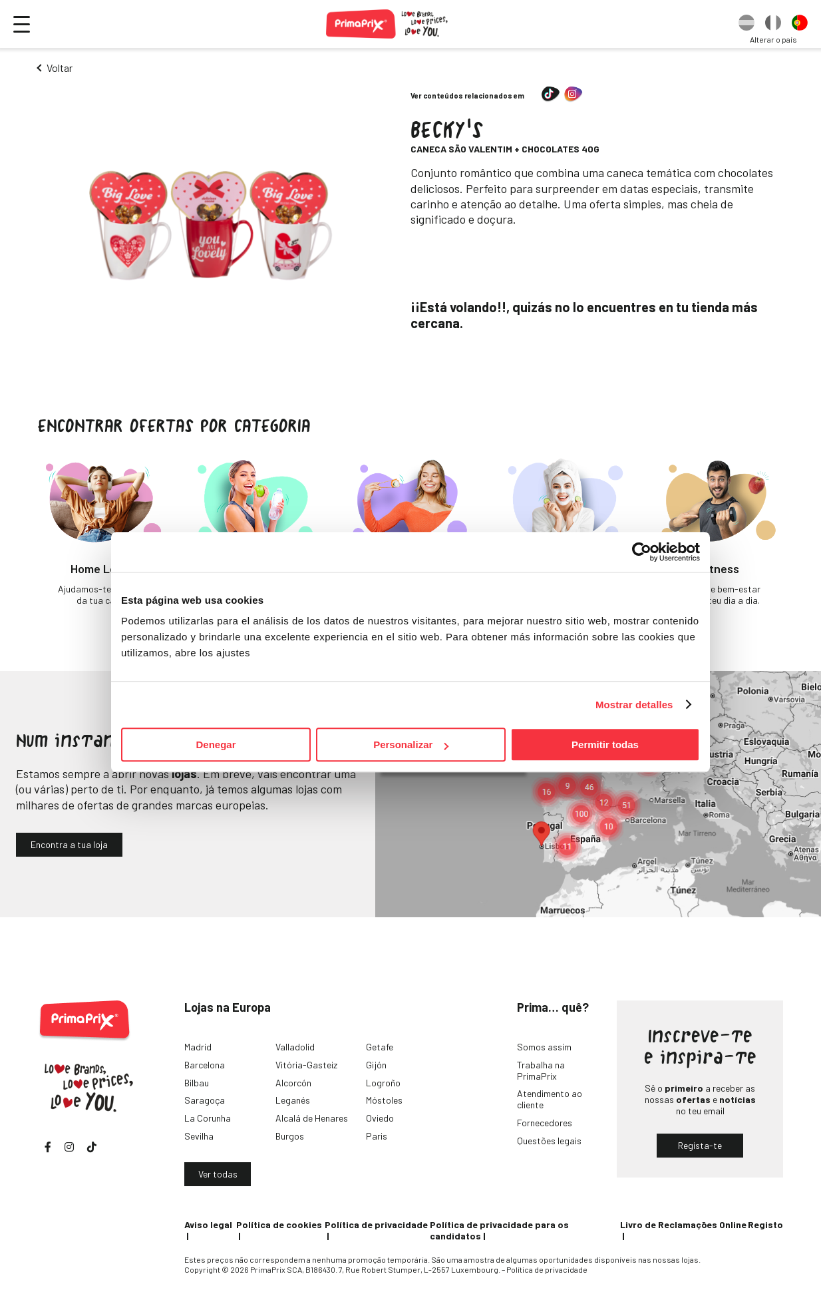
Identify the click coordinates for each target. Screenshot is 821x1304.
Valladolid (295, 1046)
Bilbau (196, 1082)
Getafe (379, 1046)
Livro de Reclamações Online (683, 1224)
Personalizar (410, 744)
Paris (376, 1136)
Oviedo (380, 1118)
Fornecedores (544, 1122)
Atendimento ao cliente (549, 1099)
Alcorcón (293, 1082)
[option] (746, 24)
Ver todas (218, 1174)
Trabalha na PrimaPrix (541, 1070)
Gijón (376, 1064)
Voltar (60, 67)
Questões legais (549, 1140)
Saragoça (204, 1100)
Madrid (198, 1046)
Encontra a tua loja (69, 844)
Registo (765, 1224)
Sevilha (199, 1136)
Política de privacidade (376, 1224)
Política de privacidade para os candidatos (499, 1230)
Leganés (292, 1100)
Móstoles (384, 1100)
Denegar (216, 744)
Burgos (289, 1136)
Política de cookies (279, 1224)
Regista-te (700, 1145)
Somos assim (544, 1046)
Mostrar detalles (634, 704)
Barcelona (204, 1064)
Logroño (383, 1082)
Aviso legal (208, 1224)
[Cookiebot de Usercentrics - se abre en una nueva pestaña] (641, 552)
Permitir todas (605, 744)
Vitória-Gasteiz (306, 1064)
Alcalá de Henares (311, 1118)
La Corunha (207, 1118)
